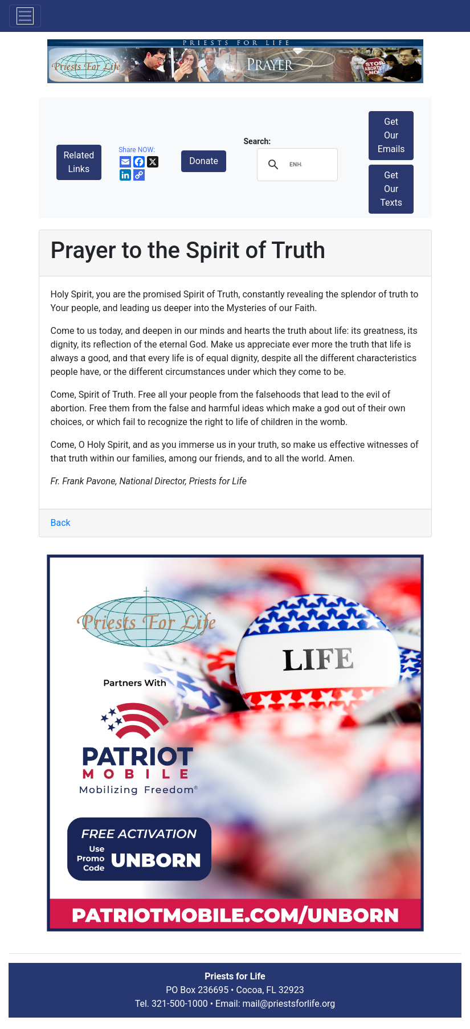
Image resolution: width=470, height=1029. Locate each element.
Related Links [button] (79, 162)
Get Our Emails (391, 135)
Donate (203, 161)
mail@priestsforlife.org (289, 1003)
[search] (295, 165)
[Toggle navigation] (25, 16)
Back (61, 522)
